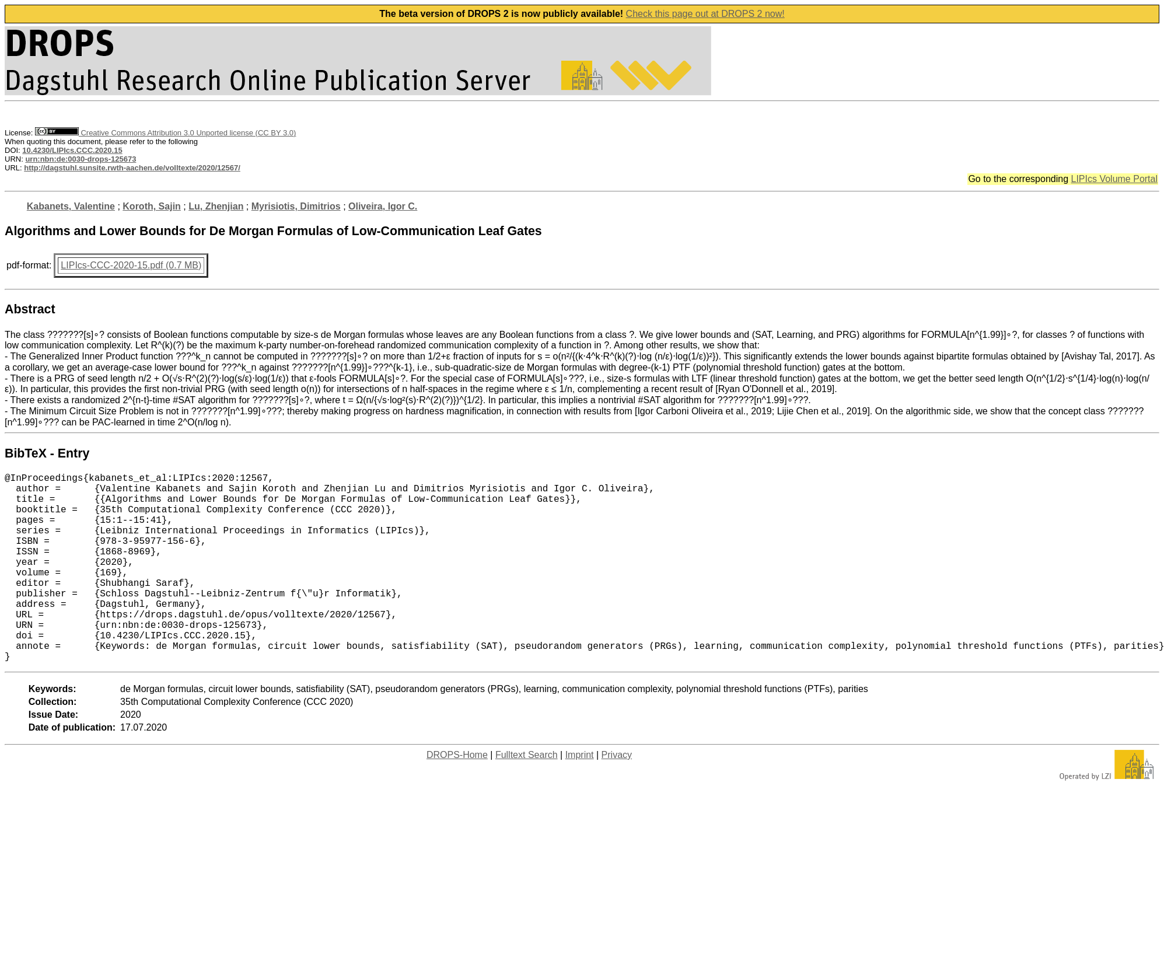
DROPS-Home (457, 797)
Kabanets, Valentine (71, 206)
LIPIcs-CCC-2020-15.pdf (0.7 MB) (131, 265)
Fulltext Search (526, 797)
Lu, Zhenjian (215, 206)
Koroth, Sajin (152, 206)
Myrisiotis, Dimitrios (296, 206)
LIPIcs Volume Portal (1114, 179)
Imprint (579, 797)
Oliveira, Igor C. (382, 206)
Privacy (617, 797)
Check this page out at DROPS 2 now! (705, 14)
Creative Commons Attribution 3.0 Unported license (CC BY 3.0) (165, 132)
